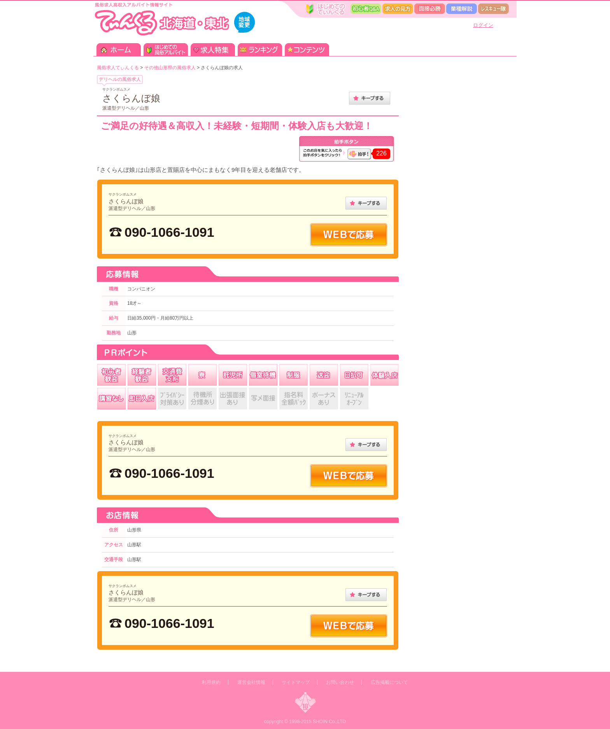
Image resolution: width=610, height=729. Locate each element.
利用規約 (211, 682)
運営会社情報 (251, 682)
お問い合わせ (340, 682)
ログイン (483, 25)
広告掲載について (389, 682)
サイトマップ (296, 682)
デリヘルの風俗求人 (120, 79)
